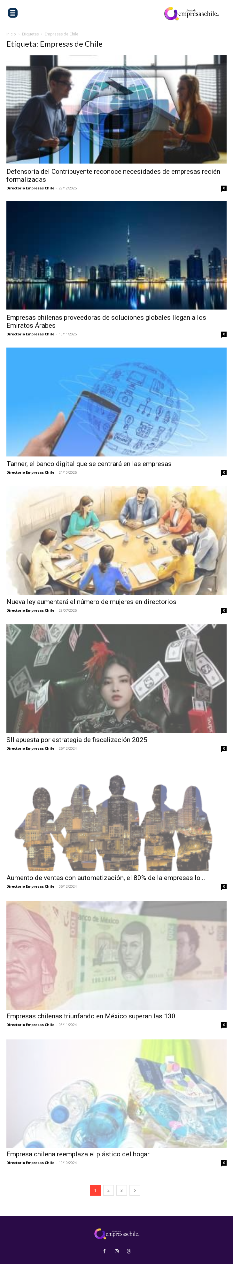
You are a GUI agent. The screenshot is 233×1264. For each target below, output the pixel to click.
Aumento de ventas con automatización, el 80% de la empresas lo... (105, 878)
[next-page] (134, 1190)
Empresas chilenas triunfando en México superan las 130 (91, 1016)
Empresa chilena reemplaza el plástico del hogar (78, 1154)
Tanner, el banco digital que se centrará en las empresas (89, 464)
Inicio (11, 34)
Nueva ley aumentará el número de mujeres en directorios (91, 602)
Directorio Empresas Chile (30, 188)
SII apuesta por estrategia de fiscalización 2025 (77, 740)
